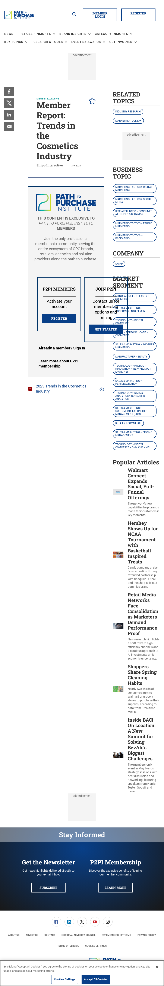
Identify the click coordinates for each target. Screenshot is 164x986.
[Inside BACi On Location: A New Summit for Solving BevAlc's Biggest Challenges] (118, 755)
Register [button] (138, 13)
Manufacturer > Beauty (131, 356)
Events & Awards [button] (86, 42)
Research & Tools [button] (47, 42)
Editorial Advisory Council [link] (78, 935)
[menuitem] (12, 34)
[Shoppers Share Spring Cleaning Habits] (118, 689)
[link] (9, 91)
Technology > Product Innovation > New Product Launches (133, 368)
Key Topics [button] (13, 42)
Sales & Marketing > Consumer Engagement (131, 310)
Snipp (119, 263)
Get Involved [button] (120, 42)
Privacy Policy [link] (147, 935)
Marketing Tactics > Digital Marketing (133, 189)
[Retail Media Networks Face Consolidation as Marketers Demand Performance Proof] (118, 626)
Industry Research (128, 111)
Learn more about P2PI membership (58, 363)
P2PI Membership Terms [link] (116, 935)
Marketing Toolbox (128, 120)
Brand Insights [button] (72, 33)
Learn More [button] (115, 887)
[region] (82, 973)
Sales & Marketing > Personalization (128, 382)
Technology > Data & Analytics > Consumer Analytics (130, 396)
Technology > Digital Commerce (129, 322)
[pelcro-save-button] (91, 101)
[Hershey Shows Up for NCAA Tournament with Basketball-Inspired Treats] (118, 554)
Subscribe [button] (48, 887)
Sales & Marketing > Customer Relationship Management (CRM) (130, 411)
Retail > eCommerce (128, 423)
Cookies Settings (96, 946)
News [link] (8, 33)
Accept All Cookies (96, 979)
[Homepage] (19, 15)
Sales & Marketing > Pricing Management (133, 434)
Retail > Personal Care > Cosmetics (131, 334)
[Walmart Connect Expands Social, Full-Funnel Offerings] (118, 492)
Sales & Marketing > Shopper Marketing (134, 346)
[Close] (157, 967)
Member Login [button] (99, 14)
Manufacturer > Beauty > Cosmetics (132, 298)
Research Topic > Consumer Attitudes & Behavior (133, 213)
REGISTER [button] (59, 318)
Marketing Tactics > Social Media (133, 201)
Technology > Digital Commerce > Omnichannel (132, 446)
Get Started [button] (106, 329)
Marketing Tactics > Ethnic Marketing (133, 225)
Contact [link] (49, 935)
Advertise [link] (32, 935)
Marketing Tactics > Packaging (128, 237)
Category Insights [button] (111, 33)
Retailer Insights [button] (35, 33)
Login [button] (61, 348)
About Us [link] (13, 935)
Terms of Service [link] (68, 946)
